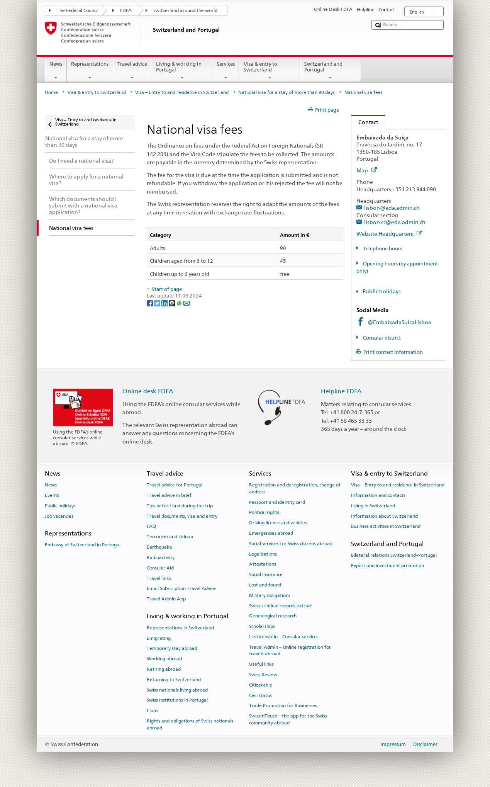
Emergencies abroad (271, 533)
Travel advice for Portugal (174, 485)
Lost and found (265, 585)
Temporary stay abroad (172, 648)
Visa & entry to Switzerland (269, 71)
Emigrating (159, 638)
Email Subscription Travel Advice (181, 588)
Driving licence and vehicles (278, 522)
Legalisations (263, 553)
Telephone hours (382, 249)
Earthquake (159, 547)
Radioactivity (161, 557)
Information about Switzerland (384, 515)
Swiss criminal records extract (280, 605)
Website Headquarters (389, 233)
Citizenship (260, 685)
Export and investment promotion (387, 565)
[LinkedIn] (165, 303)
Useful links (261, 664)
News (56, 71)
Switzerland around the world (185, 10)
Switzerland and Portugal (330, 71)
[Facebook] (150, 303)
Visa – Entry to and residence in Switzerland (182, 92)
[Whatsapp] (179, 303)
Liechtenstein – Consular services (284, 636)
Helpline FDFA (341, 391)
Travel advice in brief (169, 495)
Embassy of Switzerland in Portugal (82, 544)
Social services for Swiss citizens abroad (290, 543)
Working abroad (164, 658)
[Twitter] (157, 303)
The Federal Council (77, 10)
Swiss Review (263, 674)
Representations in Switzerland (180, 628)
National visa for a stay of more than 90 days (286, 92)
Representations (90, 71)
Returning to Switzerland (174, 679)
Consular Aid (160, 568)
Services (226, 71)
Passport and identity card (277, 502)
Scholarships (262, 626)
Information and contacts (378, 495)
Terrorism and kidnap (170, 536)
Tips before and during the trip (180, 505)
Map (366, 170)
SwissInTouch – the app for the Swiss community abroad (288, 719)
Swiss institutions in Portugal (177, 700)
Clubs (152, 710)
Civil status (260, 695)
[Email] (186, 303)
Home (51, 92)
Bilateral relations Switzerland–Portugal (394, 555)
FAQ (151, 526)
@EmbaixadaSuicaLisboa (399, 322)
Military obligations (269, 595)
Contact (364, 122)
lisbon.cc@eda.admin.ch (395, 222)
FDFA (126, 10)
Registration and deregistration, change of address (295, 488)
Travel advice (132, 71)
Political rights (264, 512)
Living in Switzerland (373, 505)
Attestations (262, 564)
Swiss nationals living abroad (177, 689)
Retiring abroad (164, 669)
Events (52, 495)
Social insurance (266, 574)
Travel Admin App (166, 599)
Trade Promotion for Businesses (283, 705)
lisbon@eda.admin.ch (392, 207)
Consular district (381, 338)
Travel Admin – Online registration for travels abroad (290, 650)
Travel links (159, 578)
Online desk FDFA (147, 391)
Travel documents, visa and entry (182, 515)
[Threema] (172, 303)
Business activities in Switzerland (385, 526)
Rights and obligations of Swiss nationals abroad (190, 724)
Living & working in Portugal (182, 71)
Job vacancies (59, 515)
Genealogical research (273, 616)
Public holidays (382, 291)
